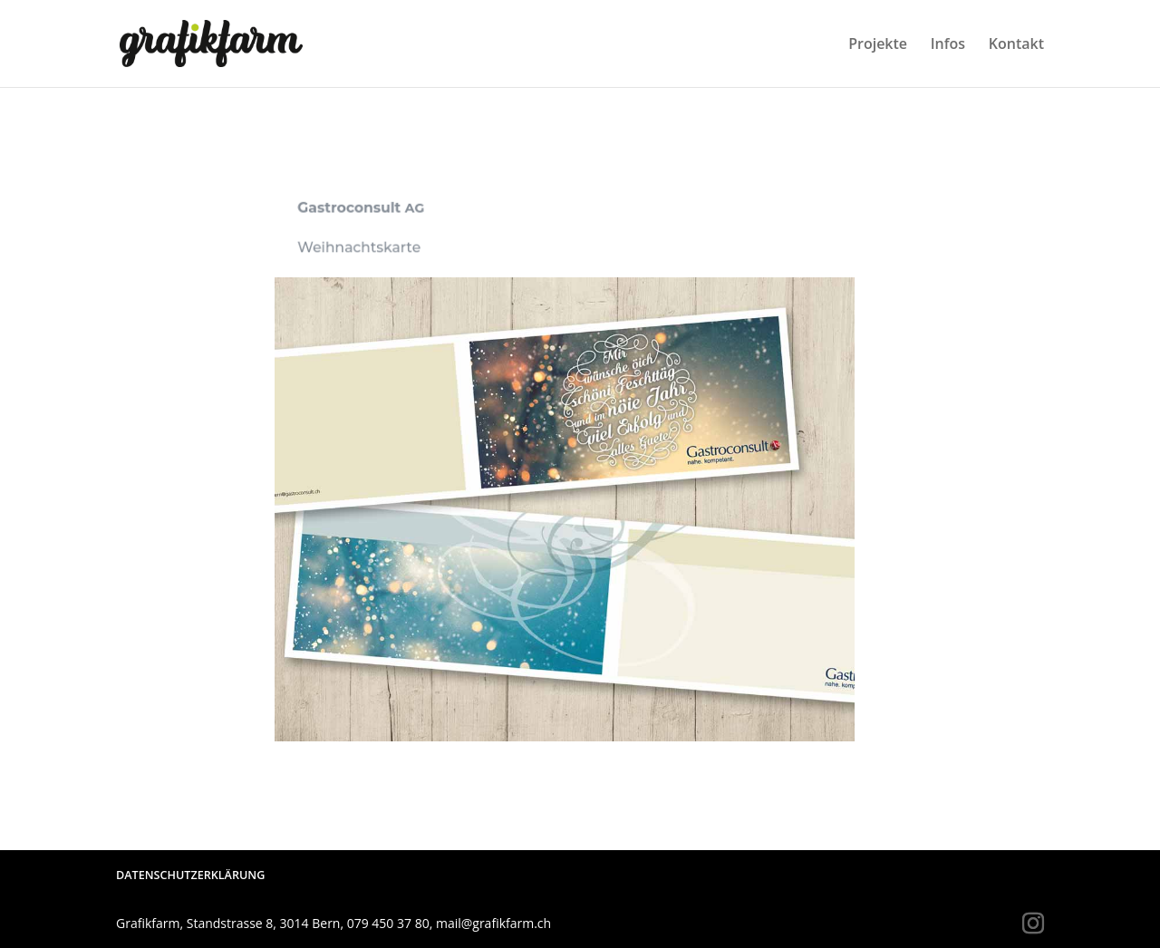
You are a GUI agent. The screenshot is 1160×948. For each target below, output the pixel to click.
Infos (948, 45)
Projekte (877, 45)
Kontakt (1016, 45)
